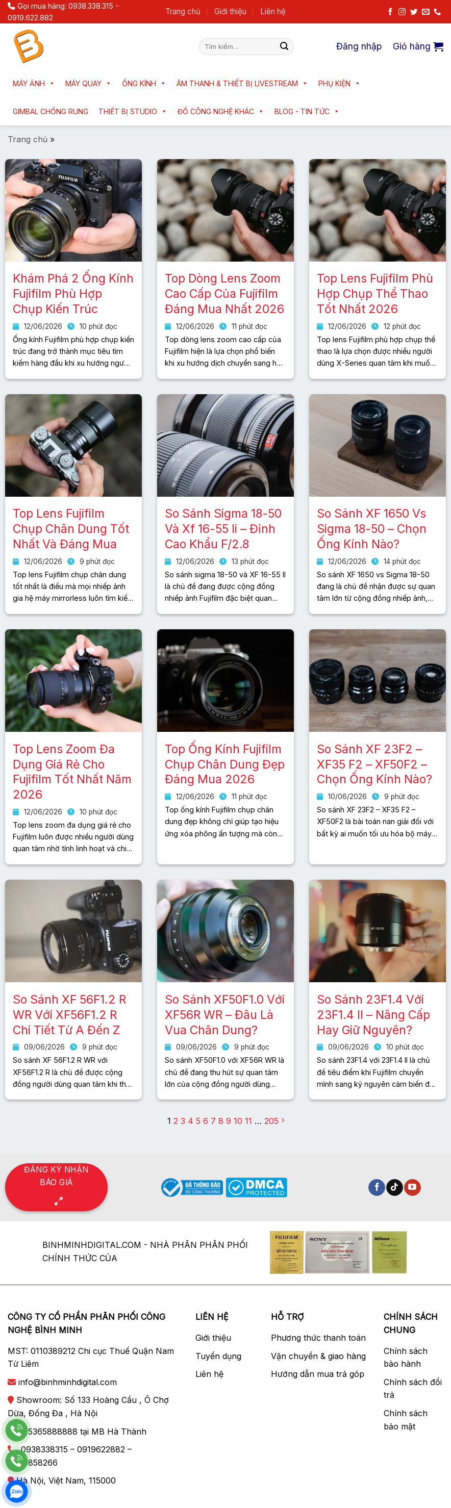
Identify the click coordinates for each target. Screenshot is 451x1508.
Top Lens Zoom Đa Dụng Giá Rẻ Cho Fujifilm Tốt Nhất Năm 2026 (72, 772)
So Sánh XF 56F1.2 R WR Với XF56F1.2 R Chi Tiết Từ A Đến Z (69, 1014)
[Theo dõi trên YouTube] (412, 1187)
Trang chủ (183, 11)
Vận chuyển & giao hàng (318, 1356)
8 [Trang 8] (220, 1121)
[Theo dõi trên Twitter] (413, 12)
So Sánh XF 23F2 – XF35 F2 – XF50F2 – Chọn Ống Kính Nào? (374, 764)
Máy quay (88, 83)
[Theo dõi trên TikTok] (394, 1187)
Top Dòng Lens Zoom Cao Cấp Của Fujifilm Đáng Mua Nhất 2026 (224, 293)
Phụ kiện (339, 83)
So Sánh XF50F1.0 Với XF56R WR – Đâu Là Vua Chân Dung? (225, 1014)
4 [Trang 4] (190, 1121)
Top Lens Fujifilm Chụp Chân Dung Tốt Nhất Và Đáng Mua (71, 528)
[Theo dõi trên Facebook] (390, 12)
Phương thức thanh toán (318, 1338)
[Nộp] (284, 46)
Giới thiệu (230, 11)
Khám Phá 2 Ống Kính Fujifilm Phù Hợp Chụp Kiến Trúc (73, 293)
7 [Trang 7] (213, 1121)
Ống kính (144, 83)
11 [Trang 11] (248, 1121)
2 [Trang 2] (175, 1121)
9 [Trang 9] (228, 1121)
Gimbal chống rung (50, 111)
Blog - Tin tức (307, 111)
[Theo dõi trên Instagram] (402, 12)
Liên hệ (273, 11)
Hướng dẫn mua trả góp (317, 1374)
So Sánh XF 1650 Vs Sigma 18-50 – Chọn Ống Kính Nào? (372, 528)
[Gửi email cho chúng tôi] (425, 12)
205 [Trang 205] (271, 1121)
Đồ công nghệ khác (221, 111)
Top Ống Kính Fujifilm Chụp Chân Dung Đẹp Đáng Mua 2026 (225, 764)
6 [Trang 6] (205, 1121)
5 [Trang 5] (198, 1121)
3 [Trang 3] (183, 1121)
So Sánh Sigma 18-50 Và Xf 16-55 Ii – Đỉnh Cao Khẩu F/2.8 (223, 528)
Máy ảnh (34, 83)
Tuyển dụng (218, 1356)
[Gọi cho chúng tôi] (437, 12)
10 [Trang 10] (238, 1121)
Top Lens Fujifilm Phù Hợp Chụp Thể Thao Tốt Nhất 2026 (375, 293)
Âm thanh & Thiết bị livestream (242, 83)
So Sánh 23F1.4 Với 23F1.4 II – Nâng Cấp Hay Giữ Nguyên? (373, 1014)
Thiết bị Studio (132, 111)
